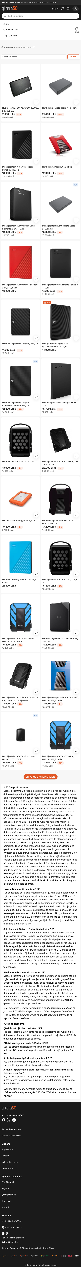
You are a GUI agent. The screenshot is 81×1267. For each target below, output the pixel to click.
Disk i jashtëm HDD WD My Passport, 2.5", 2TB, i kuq (20, 286)
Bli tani (12, 1014)
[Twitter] (9, 1120)
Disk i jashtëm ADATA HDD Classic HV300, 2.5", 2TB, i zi (19, 758)
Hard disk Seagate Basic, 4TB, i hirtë (59, 108)
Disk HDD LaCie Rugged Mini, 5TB (18, 520)
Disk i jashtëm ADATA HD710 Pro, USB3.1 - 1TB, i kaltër (58, 758)
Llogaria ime (7, 1168)
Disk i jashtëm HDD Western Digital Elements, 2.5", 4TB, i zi (19, 227)
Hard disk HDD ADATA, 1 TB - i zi (18, 461)
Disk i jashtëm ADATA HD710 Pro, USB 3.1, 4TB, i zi (60, 463)
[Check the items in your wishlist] (62, 9)
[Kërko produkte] (43, 16)
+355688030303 (12, 1227)
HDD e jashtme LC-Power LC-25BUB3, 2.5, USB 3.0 (20, 109)
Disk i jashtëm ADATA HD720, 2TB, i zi (59, 581)
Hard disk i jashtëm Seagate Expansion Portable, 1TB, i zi (15, 404)
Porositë (5, 1155)
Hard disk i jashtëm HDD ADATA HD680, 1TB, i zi (57, 522)
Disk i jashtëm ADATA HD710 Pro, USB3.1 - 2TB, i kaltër (18, 640)
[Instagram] (14, 1120)
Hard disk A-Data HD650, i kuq (57, 167)
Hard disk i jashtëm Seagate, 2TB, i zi (20, 343)
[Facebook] (4, 1120)
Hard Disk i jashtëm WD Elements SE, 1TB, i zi (60, 640)
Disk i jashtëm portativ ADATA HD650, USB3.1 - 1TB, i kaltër (60, 699)
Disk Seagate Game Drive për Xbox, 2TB (59, 404)
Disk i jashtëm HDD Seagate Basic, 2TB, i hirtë (59, 227)
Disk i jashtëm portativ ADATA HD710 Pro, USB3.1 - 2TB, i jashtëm (20, 699)
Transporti (6, 1201)
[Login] (75, 8)
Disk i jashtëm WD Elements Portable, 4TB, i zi (60, 286)
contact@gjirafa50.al (11, 1221)
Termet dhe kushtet (11, 1129)
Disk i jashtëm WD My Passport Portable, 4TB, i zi (17, 168)
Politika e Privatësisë (11, 1135)
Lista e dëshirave (10, 1162)
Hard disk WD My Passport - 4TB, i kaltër (19, 581)
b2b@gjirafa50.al (10, 1242)
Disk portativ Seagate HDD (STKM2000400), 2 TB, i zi (55, 345)
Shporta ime (7, 1149)
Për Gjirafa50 (8, 1182)
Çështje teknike (9, 1194)
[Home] (2, 47)
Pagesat (5, 1188)
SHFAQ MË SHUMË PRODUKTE (40, 777)
